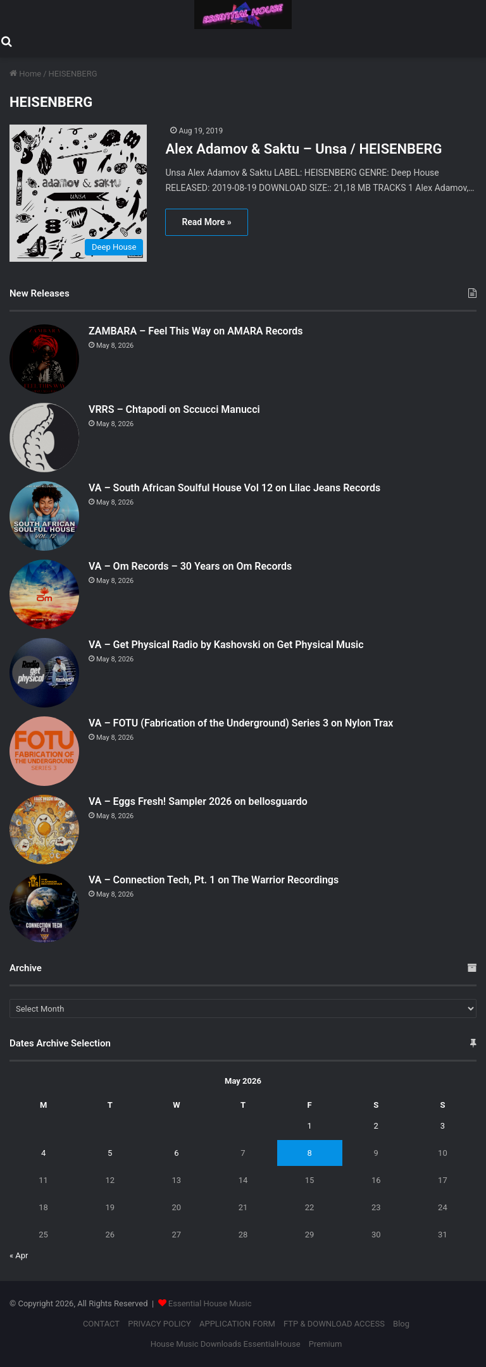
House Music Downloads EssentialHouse (226, 1344)
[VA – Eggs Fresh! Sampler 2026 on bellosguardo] (44, 829)
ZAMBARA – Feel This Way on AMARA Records (195, 331)
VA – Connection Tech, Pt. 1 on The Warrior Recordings (214, 880)
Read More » (206, 222)
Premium (325, 1344)
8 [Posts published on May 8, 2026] (309, 1153)
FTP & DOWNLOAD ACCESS (334, 1323)
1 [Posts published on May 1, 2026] (309, 1126)
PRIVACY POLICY (159, 1323)
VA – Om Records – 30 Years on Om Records (190, 566)
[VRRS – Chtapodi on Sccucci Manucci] (44, 437)
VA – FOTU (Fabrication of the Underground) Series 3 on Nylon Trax (241, 723)
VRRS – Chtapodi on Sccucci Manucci (174, 409)
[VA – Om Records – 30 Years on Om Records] (44, 594)
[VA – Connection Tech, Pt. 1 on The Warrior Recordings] (44, 908)
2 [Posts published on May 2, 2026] (376, 1126)
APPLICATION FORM (237, 1323)
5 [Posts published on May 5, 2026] (110, 1153)
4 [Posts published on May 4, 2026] (43, 1153)
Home (25, 73)
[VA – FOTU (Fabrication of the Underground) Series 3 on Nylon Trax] (44, 751)
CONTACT (101, 1323)
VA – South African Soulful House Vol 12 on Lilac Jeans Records (234, 488)
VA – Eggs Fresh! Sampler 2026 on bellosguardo (198, 801)
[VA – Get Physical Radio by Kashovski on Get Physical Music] (44, 673)
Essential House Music (210, 1303)
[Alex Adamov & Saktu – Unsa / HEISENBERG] (79, 193)
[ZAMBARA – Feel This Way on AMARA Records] (44, 359)
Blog (401, 1323)
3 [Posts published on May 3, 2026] (442, 1126)
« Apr (18, 1255)
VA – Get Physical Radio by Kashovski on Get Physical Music (226, 645)
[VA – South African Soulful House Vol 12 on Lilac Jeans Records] (44, 516)
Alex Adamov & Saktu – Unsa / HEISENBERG (303, 149)
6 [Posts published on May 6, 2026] (176, 1153)
